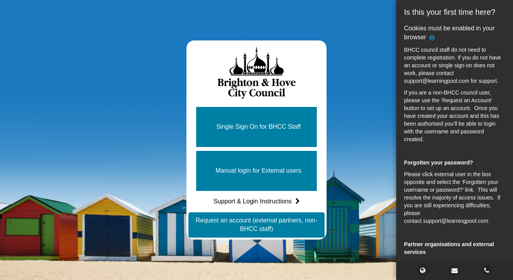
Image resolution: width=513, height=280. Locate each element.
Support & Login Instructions (256, 201)
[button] (256, 127)
